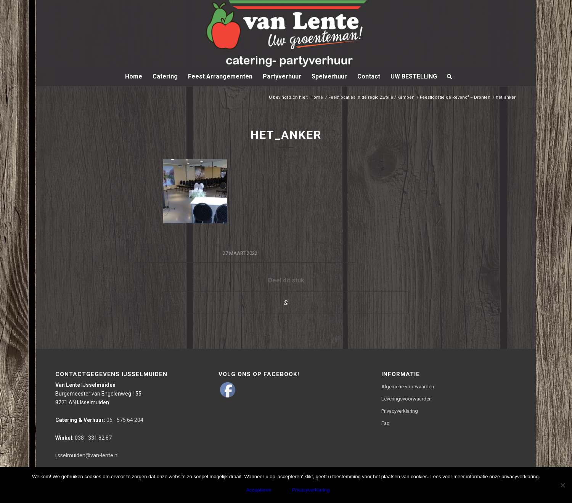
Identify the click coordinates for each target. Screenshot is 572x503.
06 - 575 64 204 (99, 420)
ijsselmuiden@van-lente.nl (87, 455)
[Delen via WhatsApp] (286, 303)
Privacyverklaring (399, 411)
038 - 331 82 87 (83, 438)
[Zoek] (447, 76)
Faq (385, 423)
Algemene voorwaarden (407, 386)
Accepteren (259, 490)
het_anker (286, 134)
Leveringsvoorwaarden (406, 399)
